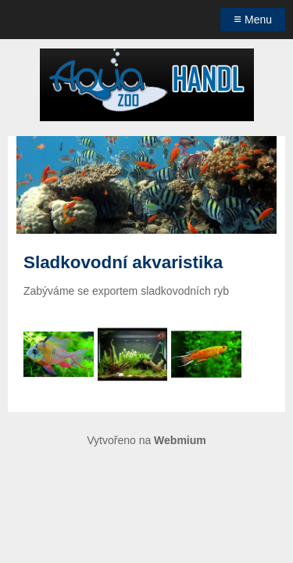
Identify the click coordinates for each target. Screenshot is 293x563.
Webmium (180, 440)
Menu (253, 19)
